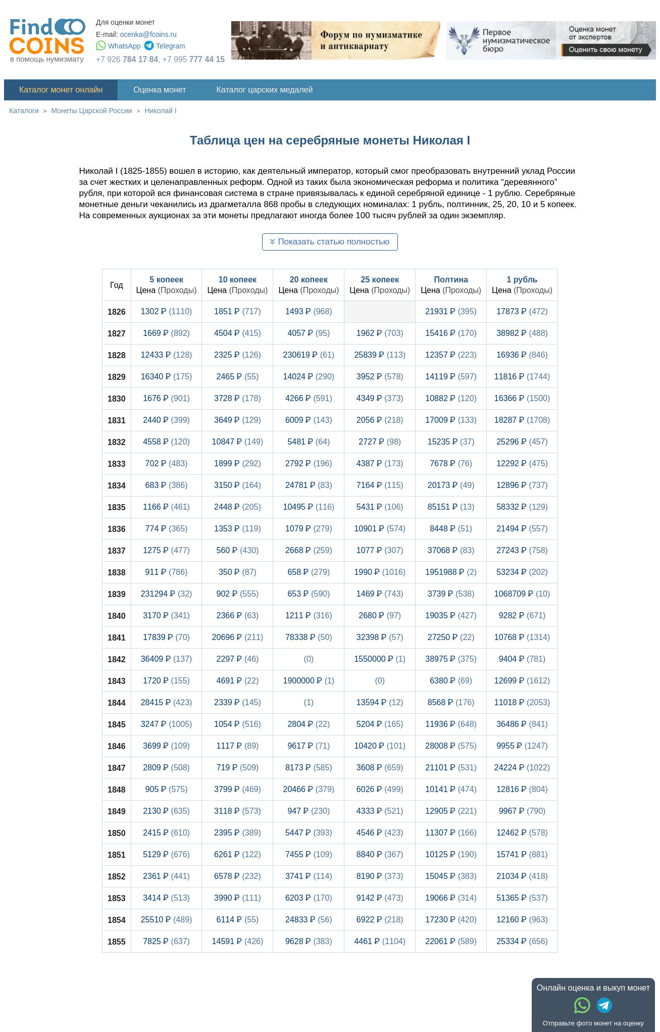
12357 (451, 355)
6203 (308, 898)
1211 (308, 615)
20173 (451, 485)
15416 (451, 333)
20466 (309, 789)
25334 (522, 941)
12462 (522, 832)
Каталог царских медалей (265, 89)
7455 (308, 854)
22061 (451, 941)
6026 (380, 789)
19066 (451, 898)
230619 (309, 355)
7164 (380, 485)
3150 (237, 485)
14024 (309, 376)
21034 (522, 876)
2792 (308, 463)
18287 (522, 420)
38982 (522, 333)
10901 (379, 528)
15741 (522, 854)
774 (166, 528)
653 (308, 593)
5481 (308, 441)
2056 (380, 420)
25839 (379, 355)
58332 (522, 507)
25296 (522, 441)
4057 (308, 333)
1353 (237, 528)
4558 (166, 441)
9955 (522, 746)
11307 (451, 832)
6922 (380, 919)
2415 (166, 832)
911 (166, 572)
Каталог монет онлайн (61, 89)
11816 (522, 376)
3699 (166, 746)
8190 (380, 876)
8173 (308, 767)
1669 (166, 333)
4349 (380, 398)
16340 (166, 376)
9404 (522, 659)
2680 (380, 615)
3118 (237, 811)
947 (308, 811)
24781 (308, 485)
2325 (237, 355)
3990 (237, 898)
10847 (238, 441)
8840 (380, 854)
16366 (522, 398)
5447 (308, 832)
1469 (380, 593)
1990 (379, 572)
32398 (380, 637)
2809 (166, 767)
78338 (308, 637)
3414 (166, 898)
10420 (379, 746)
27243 (522, 550)
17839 (166, 637)
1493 (308, 311)
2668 (308, 550)
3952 (380, 376)
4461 (379, 941)
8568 (451, 702)
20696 (238, 637)
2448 (237, 507)
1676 (166, 398)
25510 (166, 919)
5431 (380, 507)
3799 (237, 789)
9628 (308, 941)
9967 (522, 811)
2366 (237, 615)
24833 (308, 919)
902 (237, 593)
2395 (237, 832)
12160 (522, 919)
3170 (166, 615)
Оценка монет (159, 89)
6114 (237, 919)
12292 (522, 463)
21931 (451, 311)
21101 (451, 767)
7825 (166, 941)
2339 (237, 702)
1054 (237, 724)
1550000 (379, 659)
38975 (451, 659)
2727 (380, 441)
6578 (237, 876)
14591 (238, 941)
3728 (237, 398)
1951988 (451, 572)
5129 (166, 854)
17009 (451, 420)
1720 (166, 680)
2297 (237, 659)
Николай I (160, 111)
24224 (522, 767)
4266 (308, 398)
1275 (166, 550)
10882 (451, 398)
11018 (522, 702)
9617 (308, 746)
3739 (451, 593)
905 (166, 789)
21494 (522, 528)
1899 (237, 463)
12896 (522, 485)
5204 (380, 724)
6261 (237, 854)
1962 (380, 333)
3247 (166, 724)
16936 (522, 355)
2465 (237, 376)
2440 (166, 420)
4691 (237, 680)
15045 (451, 876)
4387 (380, 463)
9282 (522, 615)
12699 (522, 680)
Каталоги (24, 111)
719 (237, 767)
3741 (308, 876)
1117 (237, 746)
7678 (451, 463)
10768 (522, 637)
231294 (166, 593)
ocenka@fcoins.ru (148, 34)
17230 (451, 919)
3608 (380, 767)
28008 (451, 746)
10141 (451, 789)
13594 (380, 702)
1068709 (522, 593)
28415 (166, 702)
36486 (522, 724)
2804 (308, 724)
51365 (522, 898)
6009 (308, 420)
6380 (451, 680)
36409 (166, 659)
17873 (522, 311)
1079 (308, 528)
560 (237, 550)
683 (166, 485)
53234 (522, 572)
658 (308, 572)
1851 (237, 311)
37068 (451, 550)
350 (238, 572)
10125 (451, 854)
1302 (166, 311)
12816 (522, 789)
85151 (451, 507)
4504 (237, 333)
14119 (451, 376)
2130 (166, 811)
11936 (451, 724)
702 (166, 463)
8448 (451, 528)
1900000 (309, 680)
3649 (237, 420)
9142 (380, 898)
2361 (166, 876)
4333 (380, 811)
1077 (380, 550)
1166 (166, 507)
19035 (451, 615)
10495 (309, 507)
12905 (451, 811)
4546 (380, 832)
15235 (451, 441)
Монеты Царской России (92, 111)
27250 (451, 637)
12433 (166, 355)
